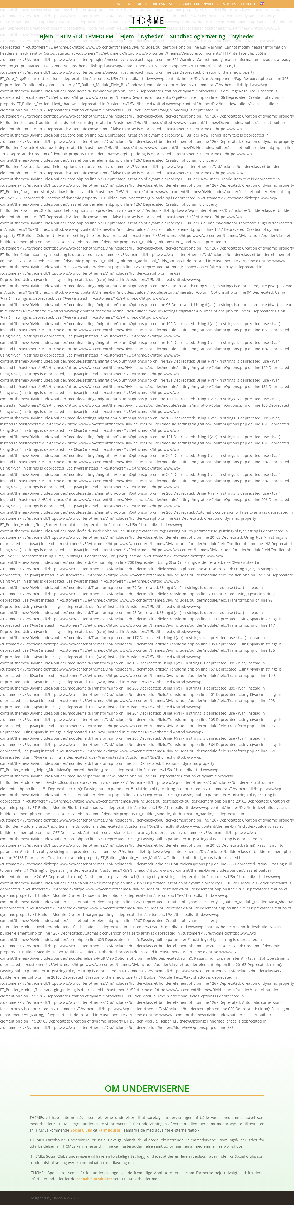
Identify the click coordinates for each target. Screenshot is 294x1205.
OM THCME (124, 4)
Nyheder (152, 37)
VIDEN (142, 4)
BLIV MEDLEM (188, 4)
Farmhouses (109, 1130)
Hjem (46, 37)
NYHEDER (211, 4)
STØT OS (229, 4)
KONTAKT (248, 4)
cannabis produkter (94, 1178)
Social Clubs (81, 1130)
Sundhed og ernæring (197, 37)
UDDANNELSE (162, 4)
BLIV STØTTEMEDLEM (86, 37)
